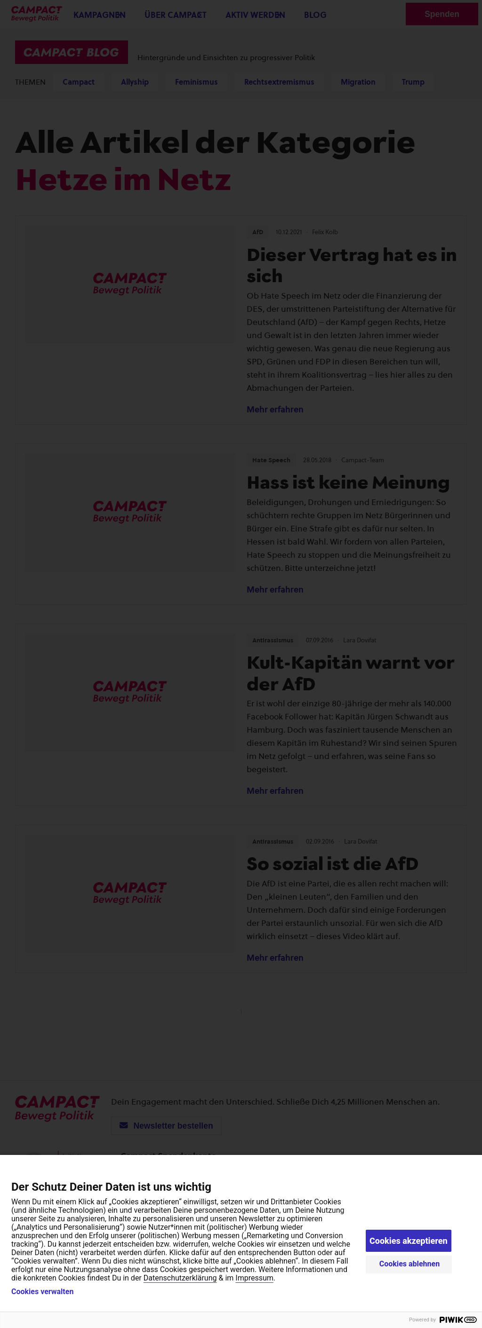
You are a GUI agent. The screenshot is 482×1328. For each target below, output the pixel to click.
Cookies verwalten (42, 1292)
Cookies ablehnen (409, 1263)
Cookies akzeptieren (409, 1241)
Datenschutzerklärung (180, 1277)
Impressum (254, 1277)
